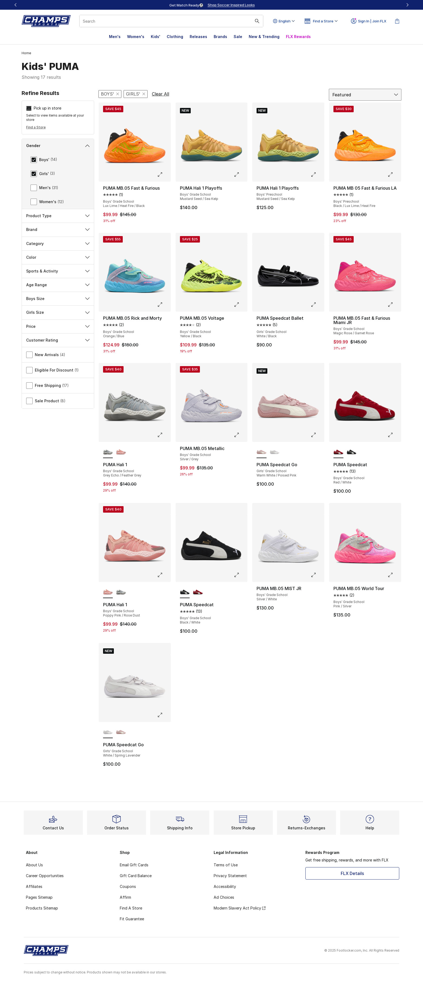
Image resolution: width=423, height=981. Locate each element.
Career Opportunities (45, 875)
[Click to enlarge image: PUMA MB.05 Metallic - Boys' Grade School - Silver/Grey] (240, 435)
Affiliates (34, 886)
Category (58, 243)
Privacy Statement (230, 875)
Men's (115, 36)
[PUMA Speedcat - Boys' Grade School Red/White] (198, 592)
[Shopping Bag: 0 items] (397, 21)
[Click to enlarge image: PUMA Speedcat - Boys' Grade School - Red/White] (394, 435)
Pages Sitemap (39, 897)
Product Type (58, 215)
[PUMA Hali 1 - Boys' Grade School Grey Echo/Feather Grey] (121, 592)
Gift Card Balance (136, 875)
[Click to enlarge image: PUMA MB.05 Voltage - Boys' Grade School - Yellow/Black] (240, 305)
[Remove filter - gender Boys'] (109, 94)
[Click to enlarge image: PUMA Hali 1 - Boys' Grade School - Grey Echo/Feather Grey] (164, 435)
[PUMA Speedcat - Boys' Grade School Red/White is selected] (338, 452)
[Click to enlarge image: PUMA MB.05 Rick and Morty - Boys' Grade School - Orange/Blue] (164, 305)
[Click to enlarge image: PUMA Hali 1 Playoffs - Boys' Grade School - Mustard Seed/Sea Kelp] (240, 174)
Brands (220, 36)
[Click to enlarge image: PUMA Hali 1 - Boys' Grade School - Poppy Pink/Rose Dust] (164, 575)
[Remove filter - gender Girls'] (136, 94)
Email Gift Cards (134, 865)
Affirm (125, 897)
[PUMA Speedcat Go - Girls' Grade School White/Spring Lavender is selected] (108, 732)
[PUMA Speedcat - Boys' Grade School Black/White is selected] (185, 592)
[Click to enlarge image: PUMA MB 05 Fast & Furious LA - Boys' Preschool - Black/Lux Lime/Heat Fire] (394, 174)
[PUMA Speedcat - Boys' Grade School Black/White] (352, 452)
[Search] (171, 21)
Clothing (175, 36)
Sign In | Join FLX (368, 21)
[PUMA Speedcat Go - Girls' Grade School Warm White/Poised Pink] (121, 732)
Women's (135, 36)
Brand (58, 229)
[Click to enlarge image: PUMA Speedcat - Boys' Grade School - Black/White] (240, 575)
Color (58, 257)
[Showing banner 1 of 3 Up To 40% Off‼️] (211, 5)
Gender (58, 145)
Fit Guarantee (132, 919)
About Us (34, 865)
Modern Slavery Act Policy (239, 908)
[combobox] (171, 21)
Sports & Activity (58, 271)
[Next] (407, 5)
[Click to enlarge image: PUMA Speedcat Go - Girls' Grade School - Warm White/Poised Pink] (317, 435)
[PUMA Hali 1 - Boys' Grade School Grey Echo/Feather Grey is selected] (108, 452)
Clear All (160, 94)
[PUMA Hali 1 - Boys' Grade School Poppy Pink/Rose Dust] (121, 452)
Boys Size (58, 298)
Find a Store (36, 127)
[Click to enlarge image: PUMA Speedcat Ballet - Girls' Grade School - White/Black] (317, 305)
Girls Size (58, 312)
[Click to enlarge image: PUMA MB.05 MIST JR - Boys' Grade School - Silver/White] (317, 575)
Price (58, 326)
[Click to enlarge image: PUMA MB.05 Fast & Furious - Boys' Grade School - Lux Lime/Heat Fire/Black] (164, 174)
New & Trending (264, 36)
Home (26, 53)
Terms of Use (226, 865)
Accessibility (225, 886)
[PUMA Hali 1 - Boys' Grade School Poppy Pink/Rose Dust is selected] (108, 592)
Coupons (128, 886)
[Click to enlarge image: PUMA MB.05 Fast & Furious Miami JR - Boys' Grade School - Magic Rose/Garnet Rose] (394, 305)
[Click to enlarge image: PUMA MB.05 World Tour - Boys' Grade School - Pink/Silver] (394, 575)
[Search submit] (257, 21)
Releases (198, 36)
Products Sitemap (42, 908)
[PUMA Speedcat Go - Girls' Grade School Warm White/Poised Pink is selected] (262, 452)
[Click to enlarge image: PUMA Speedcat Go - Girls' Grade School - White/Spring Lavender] (164, 715)
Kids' (155, 36)
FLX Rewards (298, 36)
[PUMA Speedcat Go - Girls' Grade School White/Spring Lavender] (275, 452)
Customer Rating (58, 340)
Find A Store (131, 908)
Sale (238, 36)
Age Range (58, 284)
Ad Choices (224, 897)
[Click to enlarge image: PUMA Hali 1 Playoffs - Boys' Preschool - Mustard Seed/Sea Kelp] (317, 174)
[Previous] (15, 5)
